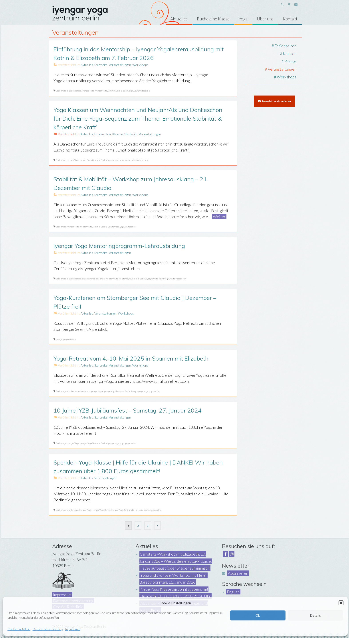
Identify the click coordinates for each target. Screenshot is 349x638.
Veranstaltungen (120, 65)
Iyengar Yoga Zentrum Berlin (108, 90)
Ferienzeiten (102, 134)
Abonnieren (238, 573)
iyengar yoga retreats (66, 339)
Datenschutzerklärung (48, 629)
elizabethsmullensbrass (93, 278)
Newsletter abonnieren (274, 101)
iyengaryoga (113, 160)
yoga (136, 90)
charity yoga (72, 509)
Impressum (72, 629)
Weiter (219, 216)
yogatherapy (142, 160)
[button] (341, 603)
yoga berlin (144, 509)
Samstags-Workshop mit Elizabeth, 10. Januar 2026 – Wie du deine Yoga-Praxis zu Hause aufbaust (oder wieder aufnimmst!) (175, 561)
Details (315, 615)
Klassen (117, 134)
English (233, 591)
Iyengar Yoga (88, 90)
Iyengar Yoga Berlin (101, 509)
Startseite (100, 65)
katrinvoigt (128, 90)
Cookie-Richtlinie (19, 629)
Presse (290, 61)
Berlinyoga (61, 90)
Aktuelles (87, 65)
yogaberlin (144, 90)
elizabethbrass (74, 90)
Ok (258, 615)
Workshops (140, 65)
